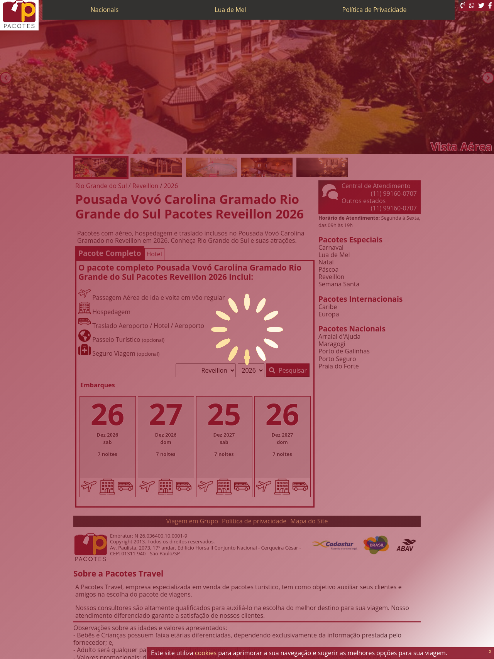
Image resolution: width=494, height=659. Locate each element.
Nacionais (104, 9)
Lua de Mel (230, 9)
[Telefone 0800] (462, 5)
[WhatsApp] (471, 5)
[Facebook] (490, 5)
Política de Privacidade (374, 9)
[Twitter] (481, 5)
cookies (206, 653)
